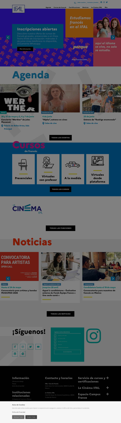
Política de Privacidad (18, 412)
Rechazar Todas (18, 417)
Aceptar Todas (31, 417)
